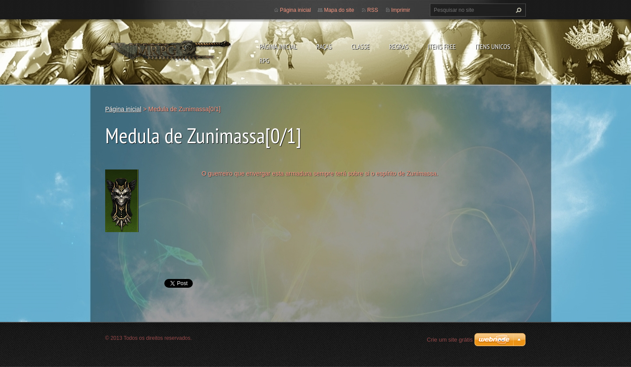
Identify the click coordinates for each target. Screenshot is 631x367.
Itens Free (442, 46)
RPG (264, 60)
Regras (398, 46)
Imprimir (400, 10)
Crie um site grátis (450, 339)
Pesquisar (517, 10)
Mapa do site (339, 10)
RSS (372, 10)
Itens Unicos (492, 46)
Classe (360, 46)
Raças (324, 46)
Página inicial (278, 46)
